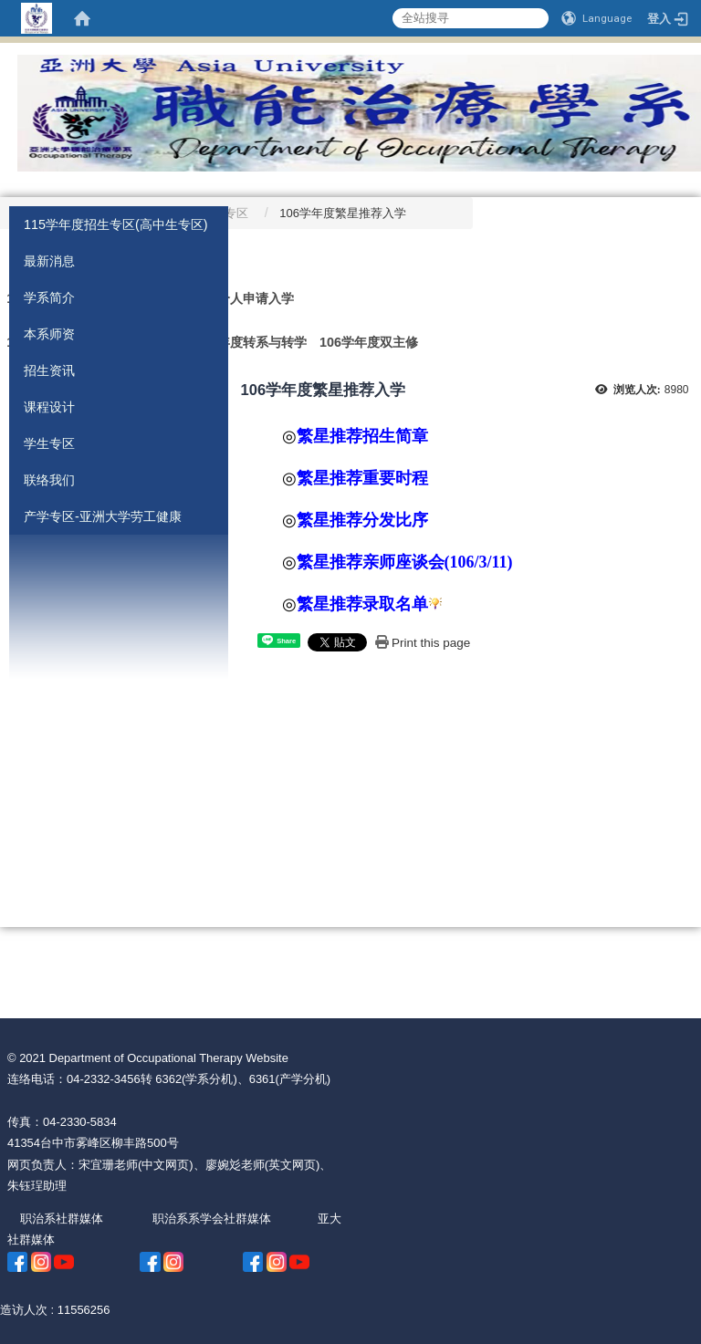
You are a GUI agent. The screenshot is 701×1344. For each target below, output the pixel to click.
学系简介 (49, 297)
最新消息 (49, 261)
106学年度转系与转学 (245, 342)
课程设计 (49, 407)
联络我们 (49, 480)
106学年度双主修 (368, 342)
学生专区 (49, 443)
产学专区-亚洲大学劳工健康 (103, 516)
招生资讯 (49, 370)
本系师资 (49, 334)
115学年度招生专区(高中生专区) (116, 224)
